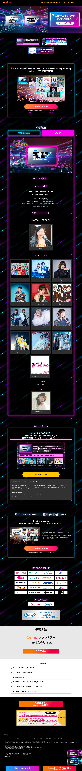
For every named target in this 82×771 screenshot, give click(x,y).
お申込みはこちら (41, 474)
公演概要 (52, 2)
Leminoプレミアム (75, 2)
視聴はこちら (41, 106)
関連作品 (66, 2)
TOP (42, 2)
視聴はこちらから (22, 768)
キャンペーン (59, 2)
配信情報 (46, 2)
